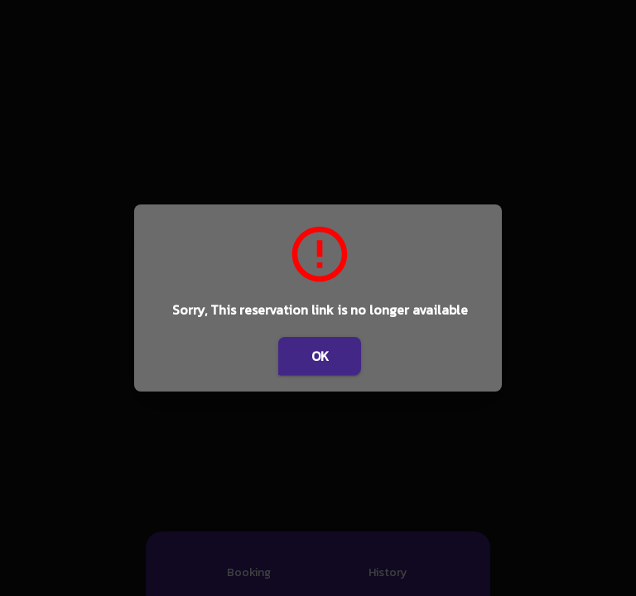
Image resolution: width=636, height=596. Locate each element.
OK (319, 356)
